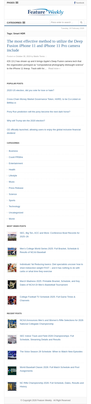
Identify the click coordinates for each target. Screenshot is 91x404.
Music (12, 181)
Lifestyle (13, 175)
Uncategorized (16, 212)
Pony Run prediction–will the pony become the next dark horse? (38, 111)
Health (12, 169)
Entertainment (16, 163)
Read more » (54, 68)
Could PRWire (16, 157)
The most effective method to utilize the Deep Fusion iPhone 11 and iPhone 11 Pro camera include (45, 45)
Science (13, 194)
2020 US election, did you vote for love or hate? (30, 90)
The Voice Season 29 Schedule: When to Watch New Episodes (51, 351)
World (12, 218)
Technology (14, 206)
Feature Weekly (44, 400)
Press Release (16, 188)
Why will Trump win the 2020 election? (26, 120)
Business (13, 151)
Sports (12, 200)
